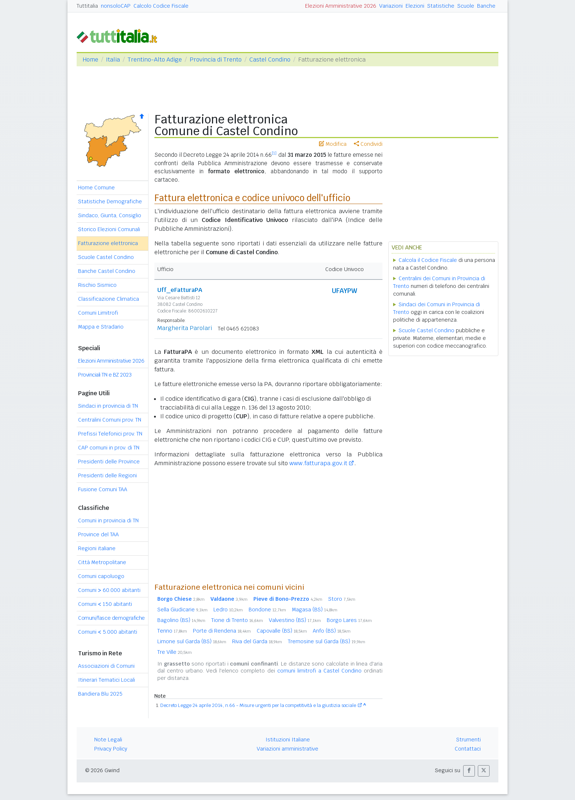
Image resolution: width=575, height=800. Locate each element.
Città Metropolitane (102, 562)
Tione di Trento (237, 620)
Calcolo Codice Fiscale (160, 6)
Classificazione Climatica (108, 299)
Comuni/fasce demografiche (111, 618)
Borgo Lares (349, 620)
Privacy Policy (110, 748)
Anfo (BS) (332, 630)
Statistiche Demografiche (110, 201)
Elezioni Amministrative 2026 (340, 6)
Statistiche (440, 6)
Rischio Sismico (97, 285)
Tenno (172, 630)
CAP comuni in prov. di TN (108, 447)
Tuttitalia (87, 6)
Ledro (228, 609)
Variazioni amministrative (287, 748)
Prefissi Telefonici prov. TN (110, 433)
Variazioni (391, 6)
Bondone (267, 609)
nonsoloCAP (116, 6)
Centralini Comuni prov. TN (109, 419)
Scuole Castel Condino (106, 257)
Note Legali (108, 739)
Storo (341, 599)
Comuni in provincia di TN (108, 520)
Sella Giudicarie (182, 609)
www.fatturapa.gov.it (318, 463)
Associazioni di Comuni (106, 666)
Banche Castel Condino (106, 271)
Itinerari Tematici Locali (106, 680)
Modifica (333, 144)
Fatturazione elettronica (108, 243)
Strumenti (468, 739)
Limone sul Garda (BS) (191, 641)
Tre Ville (174, 652)
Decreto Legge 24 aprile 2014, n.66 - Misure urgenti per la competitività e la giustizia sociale (258, 705)
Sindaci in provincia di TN (108, 406)
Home (90, 59)
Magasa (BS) (314, 609)
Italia (113, 59)
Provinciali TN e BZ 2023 (104, 374)
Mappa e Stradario (101, 326)
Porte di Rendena (222, 630)
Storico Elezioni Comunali (109, 229)
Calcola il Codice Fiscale (428, 260)
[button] (469, 771)
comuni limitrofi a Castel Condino (319, 670)
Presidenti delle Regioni (107, 475)
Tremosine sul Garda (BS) (326, 641)
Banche (486, 6)
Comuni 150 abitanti (105, 604)
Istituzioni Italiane (287, 739)
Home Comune (96, 187)
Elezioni (415, 6)
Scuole (465, 6)
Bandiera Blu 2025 (100, 693)
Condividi (368, 144)
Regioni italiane (97, 548)
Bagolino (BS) (181, 620)
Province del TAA (98, 534)
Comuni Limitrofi (98, 313)
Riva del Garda (257, 641)
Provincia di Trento (216, 59)
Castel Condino (269, 59)
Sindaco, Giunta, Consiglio (109, 215)
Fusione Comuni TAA (102, 489)
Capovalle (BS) (282, 630)
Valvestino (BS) (295, 620)
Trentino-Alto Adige (155, 59)
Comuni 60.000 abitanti (109, 590)
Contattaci (468, 748)
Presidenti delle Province (109, 461)
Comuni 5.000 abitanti (107, 632)
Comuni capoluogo (101, 576)
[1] (274, 153)
